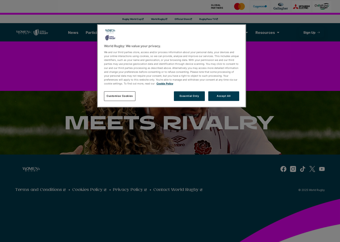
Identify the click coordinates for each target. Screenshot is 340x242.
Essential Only (189, 96)
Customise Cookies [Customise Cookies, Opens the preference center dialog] (120, 96)
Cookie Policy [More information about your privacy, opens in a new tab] (164, 83)
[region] (171, 65)
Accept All (224, 96)
